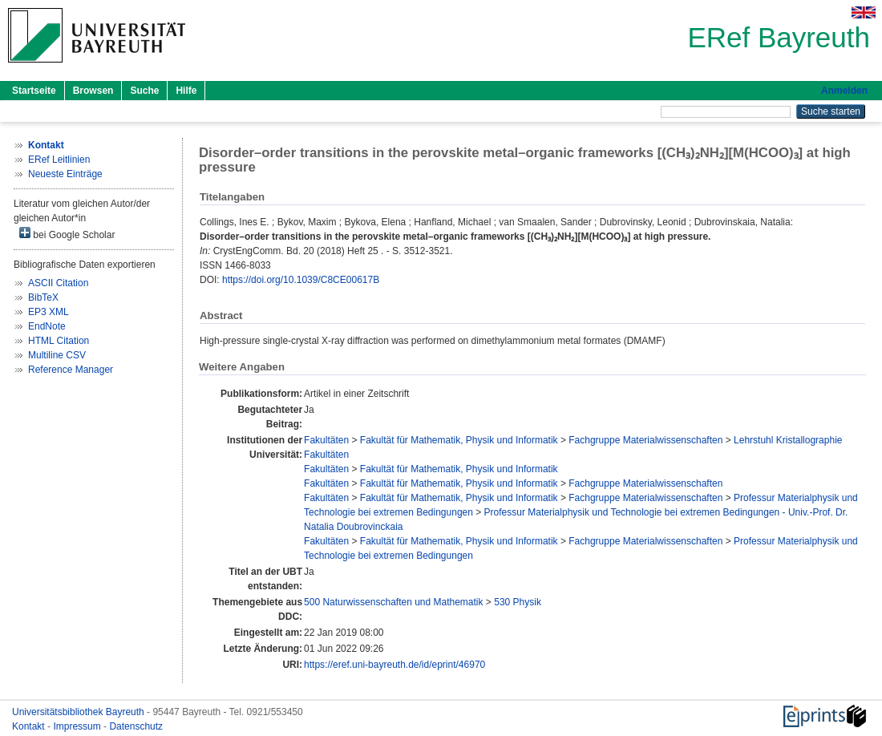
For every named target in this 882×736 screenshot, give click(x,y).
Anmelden (844, 90)
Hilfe (186, 90)
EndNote (47, 326)
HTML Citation (58, 340)
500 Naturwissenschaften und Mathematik (393, 602)
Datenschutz (136, 726)
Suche (144, 90)
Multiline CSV (57, 355)
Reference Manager (70, 369)
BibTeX (43, 297)
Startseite (34, 90)
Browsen (93, 90)
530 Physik (517, 602)
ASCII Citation (58, 283)
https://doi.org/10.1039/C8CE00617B (300, 279)
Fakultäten (326, 440)
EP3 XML (48, 311)
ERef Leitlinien (59, 159)
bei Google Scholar (67, 234)
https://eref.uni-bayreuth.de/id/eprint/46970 (394, 664)
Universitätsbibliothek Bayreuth (79, 712)
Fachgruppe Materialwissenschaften (645, 440)
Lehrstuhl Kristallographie (788, 440)
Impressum (78, 726)
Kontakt (29, 726)
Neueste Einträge (65, 174)
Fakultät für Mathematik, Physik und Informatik (459, 440)
